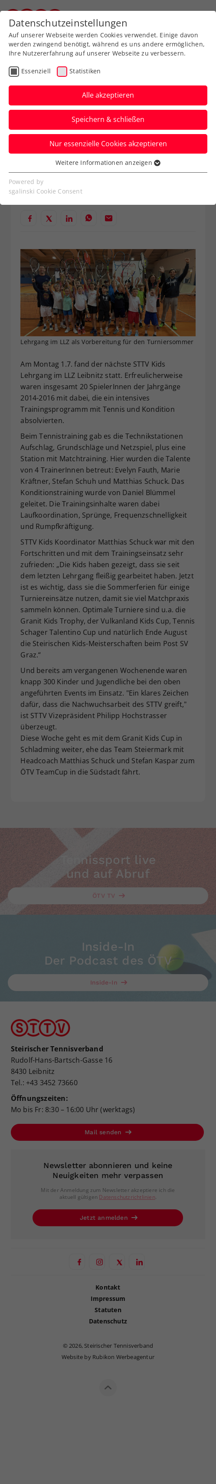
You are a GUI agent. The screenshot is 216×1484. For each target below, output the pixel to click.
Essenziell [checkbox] (36, 71)
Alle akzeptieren (108, 95)
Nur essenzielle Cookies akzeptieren (108, 143)
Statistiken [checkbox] (85, 71)
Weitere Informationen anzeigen (108, 162)
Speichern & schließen (108, 119)
